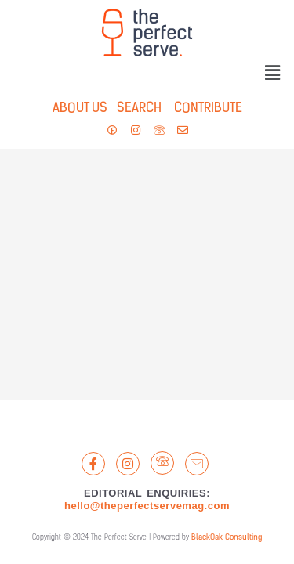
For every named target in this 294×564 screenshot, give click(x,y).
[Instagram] (128, 463)
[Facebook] (93, 463)
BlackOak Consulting (226, 537)
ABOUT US (80, 108)
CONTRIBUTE (208, 108)
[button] (273, 73)
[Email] (197, 463)
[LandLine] (162, 463)
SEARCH (134, 108)
